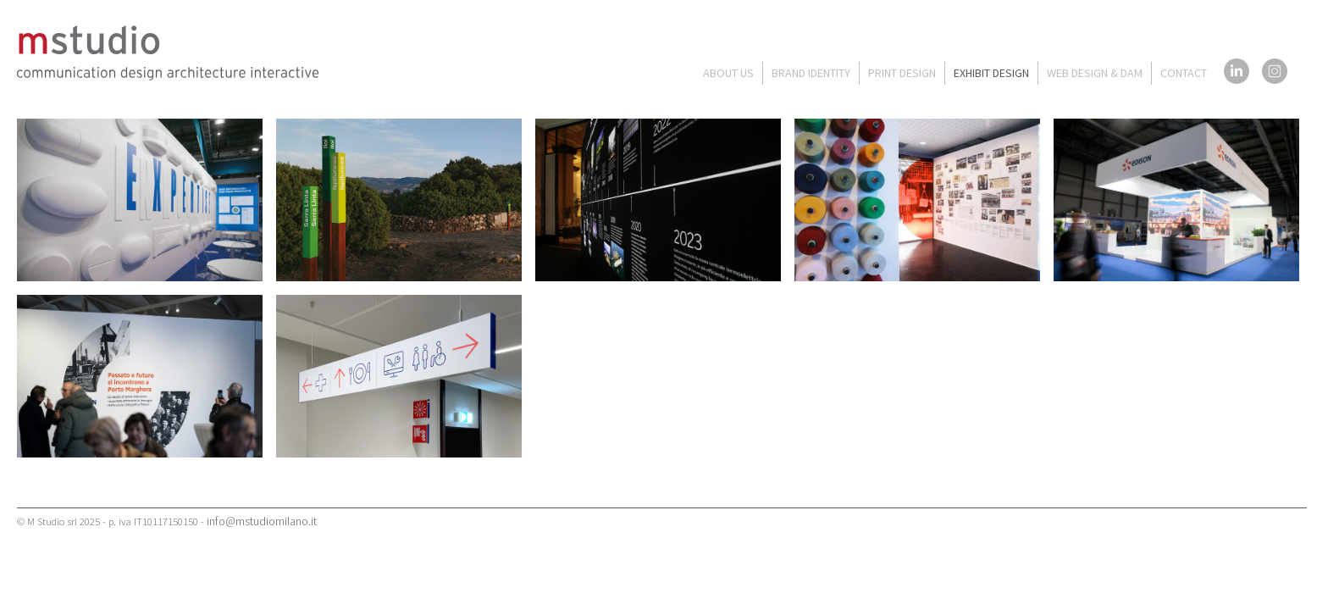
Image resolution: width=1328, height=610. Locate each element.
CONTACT (1183, 72)
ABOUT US (728, 72)
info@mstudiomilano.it (262, 521)
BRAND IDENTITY (811, 72)
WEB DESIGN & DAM (1095, 72)
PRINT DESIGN (902, 72)
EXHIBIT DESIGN (991, 72)
